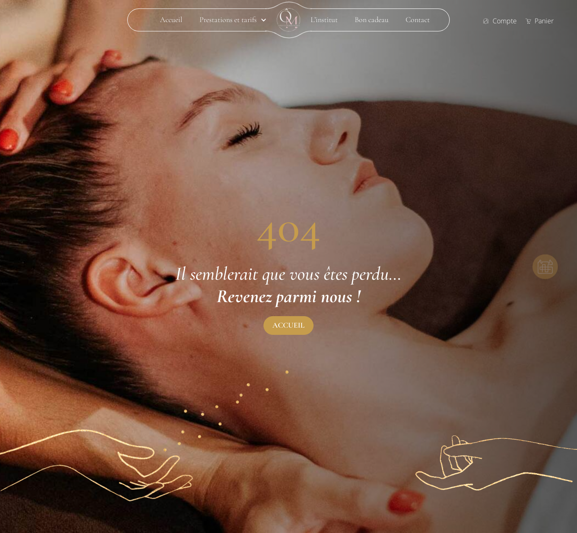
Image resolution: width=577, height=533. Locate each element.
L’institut (324, 19)
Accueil (171, 19)
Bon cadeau (372, 19)
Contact (418, 19)
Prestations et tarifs (232, 20)
